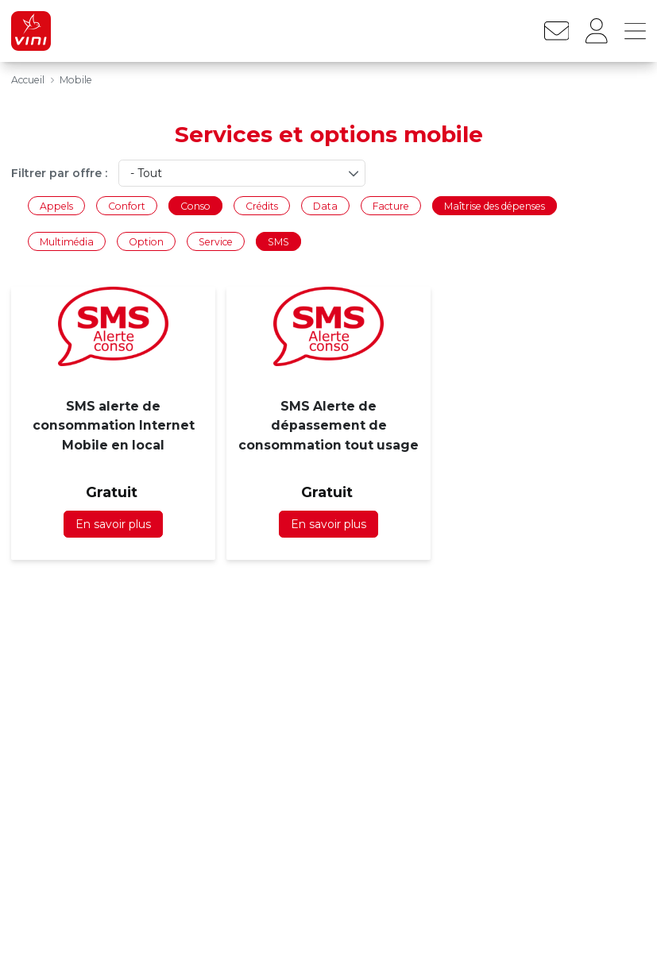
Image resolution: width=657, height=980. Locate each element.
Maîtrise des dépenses (494, 205)
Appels (56, 205)
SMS (278, 242)
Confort (126, 205)
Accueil (27, 80)
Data (325, 205)
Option (146, 242)
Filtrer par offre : (59, 173)
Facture (391, 205)
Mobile (76, 80)
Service (216, 242)
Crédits (261, 205)
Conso (195, 205)
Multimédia (67, 242)
